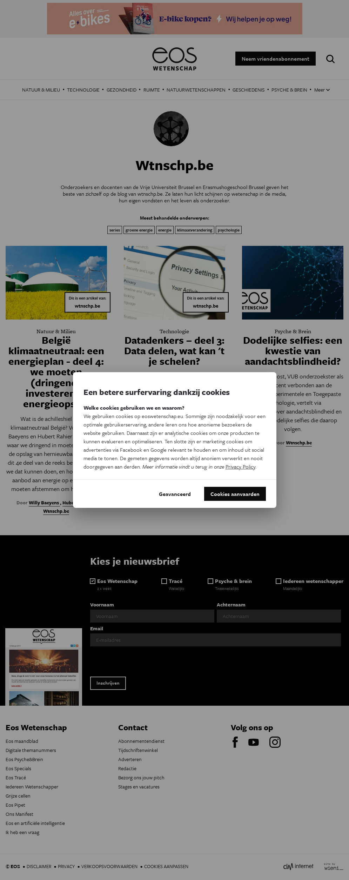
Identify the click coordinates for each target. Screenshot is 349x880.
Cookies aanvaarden (235, 494)
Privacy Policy (240, 466)
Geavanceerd (175, 494)
